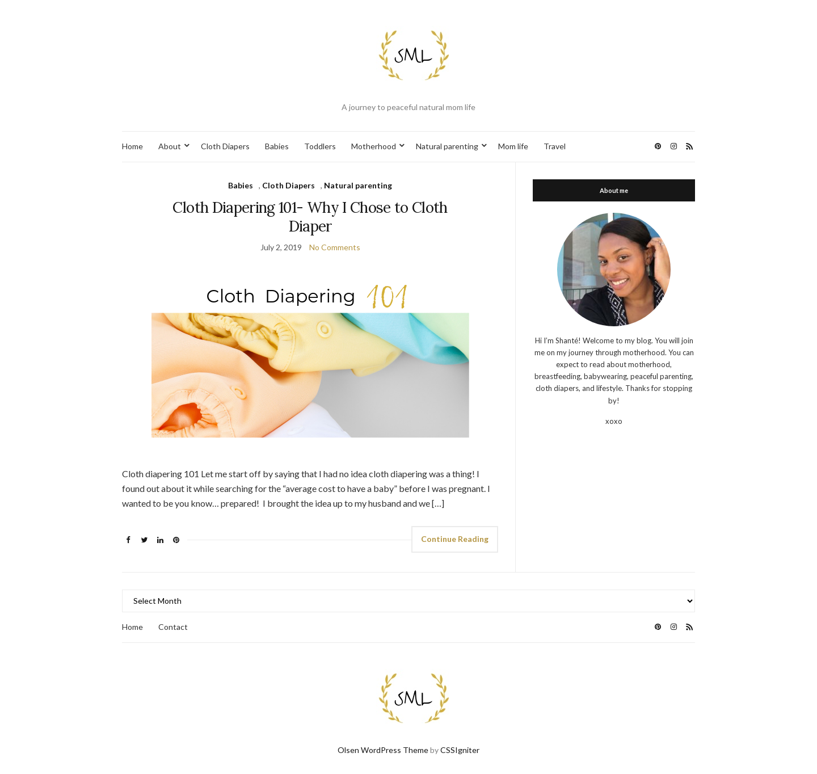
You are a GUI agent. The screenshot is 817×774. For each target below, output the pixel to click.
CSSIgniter (459, 750)
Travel (555, 146)
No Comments (334, 247)
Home (132, 146)
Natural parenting (447, 146)
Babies (277, 146)
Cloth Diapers (225, 146)
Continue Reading (454, 539)
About (169, 146)
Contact (173, 627)
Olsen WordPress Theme (383, 750)
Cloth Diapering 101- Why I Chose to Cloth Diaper (309, 216)
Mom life (513, 146)
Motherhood (373, 146)
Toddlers (320, 146)
